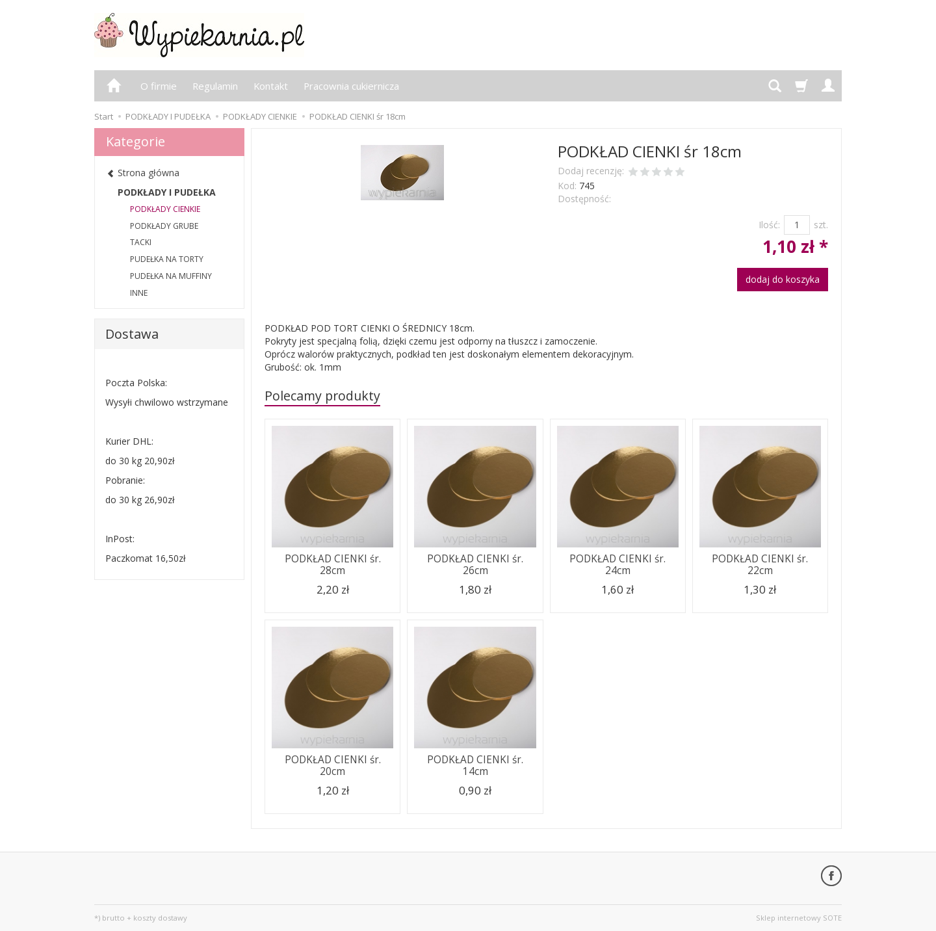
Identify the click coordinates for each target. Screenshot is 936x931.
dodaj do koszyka (783, 279)
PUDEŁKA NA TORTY (166, 259)
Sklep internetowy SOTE (799, 918)
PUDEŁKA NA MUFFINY (171, 276)
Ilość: (769, 224)
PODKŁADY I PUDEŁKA (167, 192)
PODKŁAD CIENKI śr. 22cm (760, 564)
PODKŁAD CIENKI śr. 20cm (333, 765)
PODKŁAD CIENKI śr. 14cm (475, 765)
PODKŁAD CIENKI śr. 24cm (617, 564)
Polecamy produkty (322, 395)
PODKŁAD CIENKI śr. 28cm (333, 564)
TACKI (140, 242)
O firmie (158, 85)
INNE (139, 292)
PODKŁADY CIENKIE (165, 209)
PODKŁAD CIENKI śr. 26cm (475, 564)
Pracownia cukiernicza (351, 85)
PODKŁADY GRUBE (164, 225)
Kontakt (271, 85)
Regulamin (215, 85)
